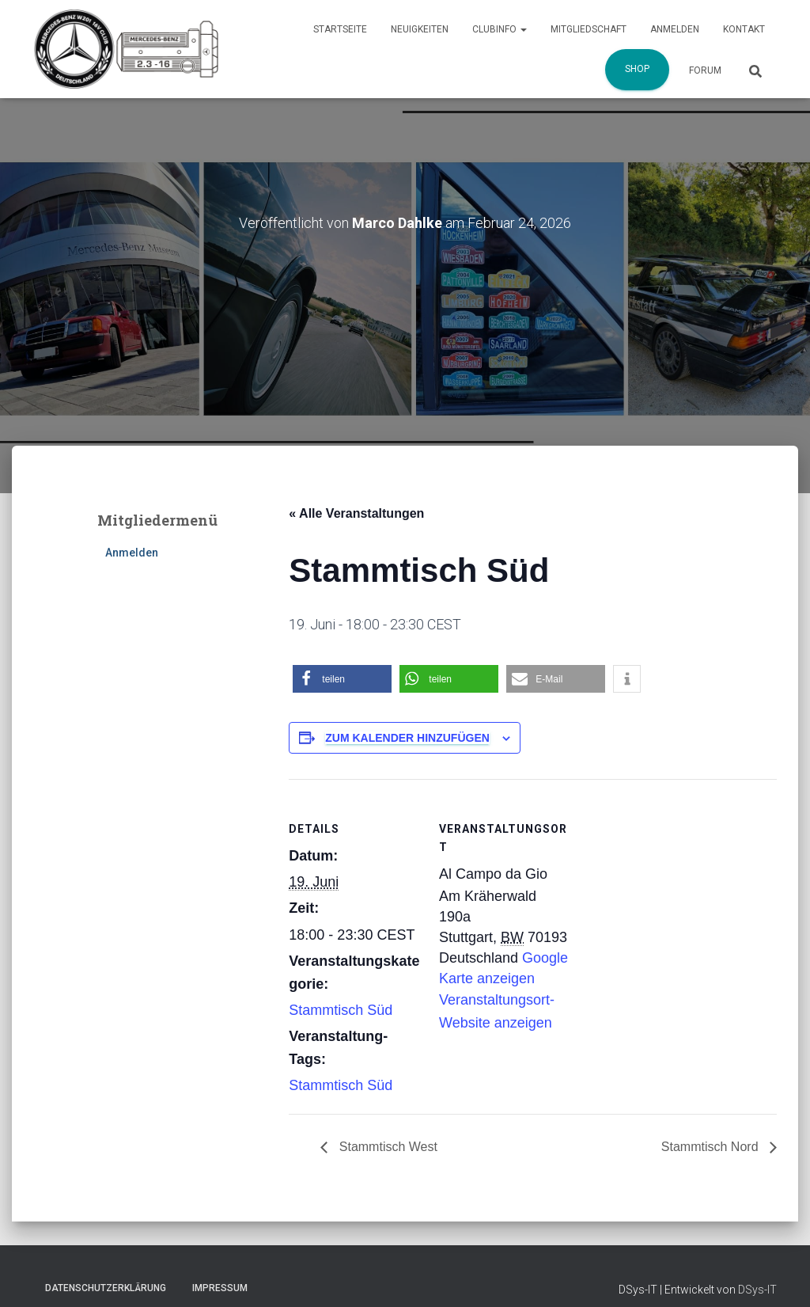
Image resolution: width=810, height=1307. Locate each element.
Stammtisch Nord (711, 1146)
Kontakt (744, 29)
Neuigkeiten (420, 29)
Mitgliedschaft (588, 29)
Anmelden (674, 29)
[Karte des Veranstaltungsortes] (674, 888)
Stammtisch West (386, 1146)
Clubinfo (499, 29)
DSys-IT (757, 1289)
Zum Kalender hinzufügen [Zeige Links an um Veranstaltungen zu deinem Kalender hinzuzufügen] (407, 737)
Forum (705, 70)
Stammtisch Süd (340, 1010)
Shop (637, 68)
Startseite (340, 29)
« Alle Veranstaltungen (356, 513)
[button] (342, 679)
